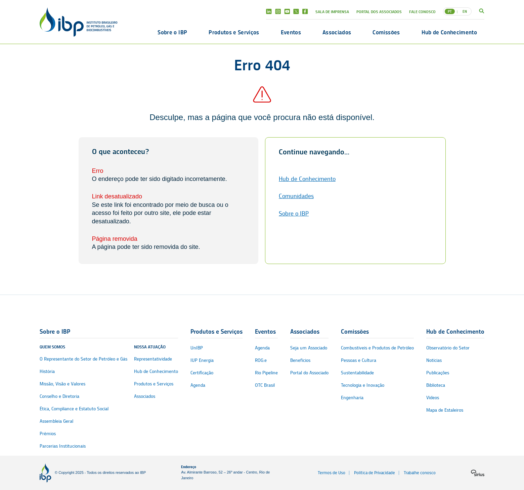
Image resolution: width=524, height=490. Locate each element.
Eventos (291, 32)
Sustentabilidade (357, 373)
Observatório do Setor (448, 348)
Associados (336, 32)
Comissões (386, 32)
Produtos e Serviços (234, 32)
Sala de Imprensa (332, 11)
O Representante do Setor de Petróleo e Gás (83, 359)
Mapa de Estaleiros (444, 410)
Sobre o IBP (172, 32)
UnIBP (196, 348)
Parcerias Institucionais (63, 446)
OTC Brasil (265, 385)
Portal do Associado (309, 373)
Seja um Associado (308, 348)
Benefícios (300, 360)
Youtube (287, 11)
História (47, 371)
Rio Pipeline (266, 373)
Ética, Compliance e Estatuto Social (74, 409)
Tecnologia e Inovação (362, 385)
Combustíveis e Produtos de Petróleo (377, 348)
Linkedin (269, 11)
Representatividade (153, 359)
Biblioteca (435, 385)
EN (465, 11)
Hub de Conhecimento (449, 32)
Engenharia (352, 398)
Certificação (201, 373)
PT (450, 11)
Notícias (434, 360)
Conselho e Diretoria (59, 396)
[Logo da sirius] (477, 472)
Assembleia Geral (56, 421)
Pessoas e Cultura (358, 360)
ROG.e (261, 360)
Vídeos (432, 398)
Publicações (437, 373)
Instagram (278, 11)
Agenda (197, 385)
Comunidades (296, 196)
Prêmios (48, 434)
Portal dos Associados (379, 11)
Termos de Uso (331, 472)
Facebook (305, 11)
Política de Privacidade (374, 472)
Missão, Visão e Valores (62, 384)
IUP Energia (202, 360)
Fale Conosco (422, 11)
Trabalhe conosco (420, 472)
